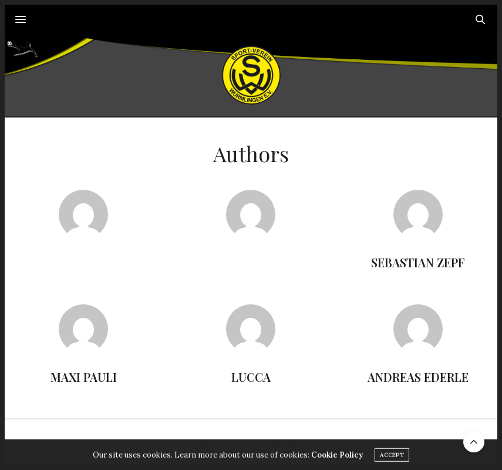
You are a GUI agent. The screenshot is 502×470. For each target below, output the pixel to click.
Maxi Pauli (83, 377)
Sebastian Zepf (418, 262)
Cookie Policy (337, 458)
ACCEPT (392, 458)
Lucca (251, 377)
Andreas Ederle (418, 377)
